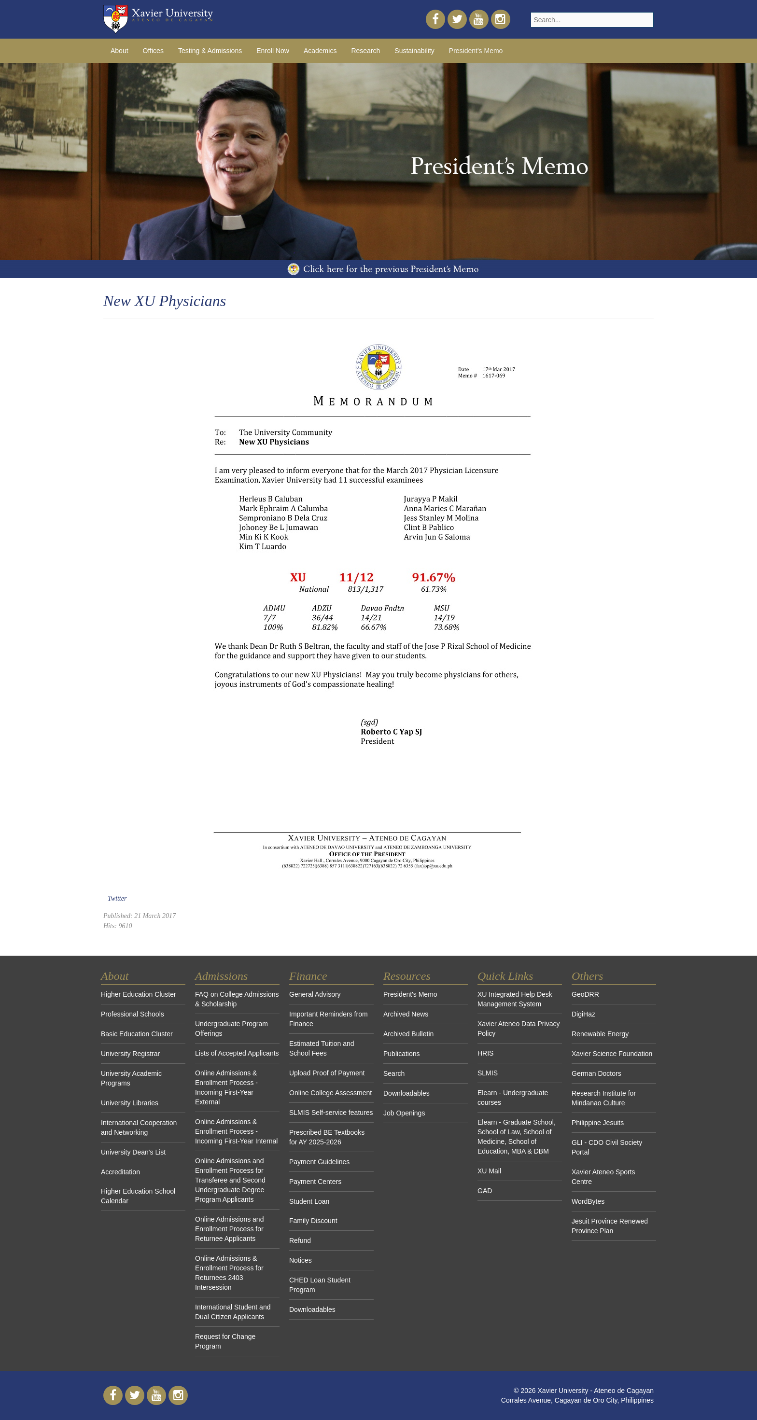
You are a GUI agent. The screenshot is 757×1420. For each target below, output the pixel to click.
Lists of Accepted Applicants (237, 1053)
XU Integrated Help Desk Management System (514, 999)
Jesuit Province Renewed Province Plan (610, 1226)
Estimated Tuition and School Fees (321, 1048)
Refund (300, 1240)
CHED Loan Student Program (319, 1285)
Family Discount (313, 1221)
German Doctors (596, 1073)
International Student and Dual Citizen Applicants (232, 1312)
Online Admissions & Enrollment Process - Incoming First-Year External (226, 1087)
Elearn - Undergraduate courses (512, 1097)
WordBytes (588, 1201)
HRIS (485, 1053)
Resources (407, 976)
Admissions (221, 976)
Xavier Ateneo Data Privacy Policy (518, 1028)
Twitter (117, 898)
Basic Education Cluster (137, 1034)
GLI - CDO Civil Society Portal (607, 1147)
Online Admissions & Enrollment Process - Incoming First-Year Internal (236, 1131)
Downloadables (312, 1309)
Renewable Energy (600, 1034)
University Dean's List (133, 1152)
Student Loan (309, 1201)
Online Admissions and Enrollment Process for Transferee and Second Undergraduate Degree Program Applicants (230, 1180)
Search (394, 1073)
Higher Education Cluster (138, 994)
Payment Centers (315, 1181)
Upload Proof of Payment (326, 1073)
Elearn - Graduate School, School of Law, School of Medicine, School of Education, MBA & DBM (516, 1136)
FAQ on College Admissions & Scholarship (237, 999)
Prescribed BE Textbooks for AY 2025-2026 (326, 1137)
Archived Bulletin (408, 1034)
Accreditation (120, 1172)
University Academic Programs (131, 1078)
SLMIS (487, 1073)
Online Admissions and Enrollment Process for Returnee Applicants (229, 1228)
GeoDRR (585, 994)
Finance (308, 976)
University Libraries (129, 1103)
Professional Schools (132, 1014)
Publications (401, 1054)
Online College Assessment (330, 1093)
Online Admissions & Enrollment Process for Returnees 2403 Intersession (229, 1272)
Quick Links (505, 976)
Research (365, 51)
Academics (320, 51)
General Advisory (315, 994)
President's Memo (476, 51)
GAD (484, 1191)
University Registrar (130, 1054)
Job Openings (404, 1113)
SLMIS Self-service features (331, 1112)
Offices (153, 51)
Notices (300, 1260)
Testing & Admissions (210, 51)
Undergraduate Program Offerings (231, 1028)
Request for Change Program (225, 1341)
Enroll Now (272, 51)
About (119, 51)
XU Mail (489, 1171)
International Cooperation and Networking (139, 1127)
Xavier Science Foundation (612, 1054)
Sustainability (414, 51)
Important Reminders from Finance (328, 1019)
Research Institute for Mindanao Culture (604, 1098)
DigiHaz (583, 1014)
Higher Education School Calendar (138, 1196)
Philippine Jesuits (598, 1123)
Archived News (405, 1014)
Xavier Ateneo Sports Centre (603, 1176)
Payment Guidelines (319, 1162)
